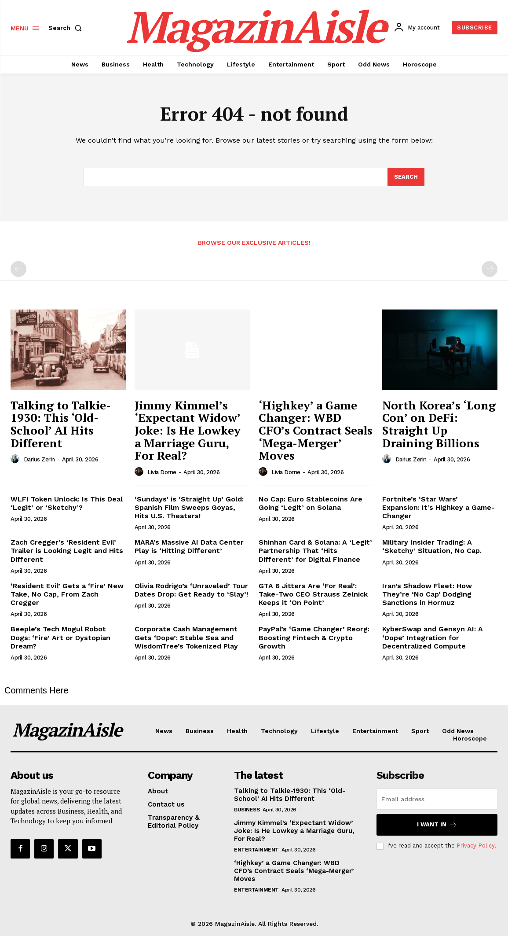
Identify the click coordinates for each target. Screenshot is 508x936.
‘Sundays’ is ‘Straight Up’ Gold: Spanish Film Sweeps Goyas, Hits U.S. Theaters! (189, 507)
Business (246, 810)
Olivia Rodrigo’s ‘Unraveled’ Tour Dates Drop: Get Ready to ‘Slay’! (191, 590)
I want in (437, 825)
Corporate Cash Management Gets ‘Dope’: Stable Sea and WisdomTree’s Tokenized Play (186, 637)
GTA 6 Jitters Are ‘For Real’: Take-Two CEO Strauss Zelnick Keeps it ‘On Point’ (313, 594)
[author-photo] (16, 459)
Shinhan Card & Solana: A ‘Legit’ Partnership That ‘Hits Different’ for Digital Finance (315, 550)
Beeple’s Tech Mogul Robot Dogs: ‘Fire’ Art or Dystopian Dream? (60, 637)
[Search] (405, 177)
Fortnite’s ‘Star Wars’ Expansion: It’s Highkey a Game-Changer (438, 507)
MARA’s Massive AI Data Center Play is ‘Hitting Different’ (189, 546)
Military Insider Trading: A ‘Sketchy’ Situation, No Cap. (432, 546)
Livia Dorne (161, 472)
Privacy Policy (475, 845)
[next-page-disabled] (489, 269)
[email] (436, 799)
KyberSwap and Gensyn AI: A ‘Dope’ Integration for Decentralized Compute (432, 637)
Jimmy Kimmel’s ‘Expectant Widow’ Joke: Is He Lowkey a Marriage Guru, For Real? (188, 430)
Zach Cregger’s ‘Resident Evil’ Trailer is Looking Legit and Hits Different (67, 550)
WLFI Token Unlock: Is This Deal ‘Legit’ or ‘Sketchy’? (67, 503)
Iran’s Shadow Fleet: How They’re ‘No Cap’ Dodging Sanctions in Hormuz (427, 594)
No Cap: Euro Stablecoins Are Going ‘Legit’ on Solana (310, 503)
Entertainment (256, 850)
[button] (66, 27)
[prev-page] (18, 269)
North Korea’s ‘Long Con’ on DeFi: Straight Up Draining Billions (439, 424)
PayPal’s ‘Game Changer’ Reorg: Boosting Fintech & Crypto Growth (314, 637)
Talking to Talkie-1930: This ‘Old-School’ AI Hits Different (61, 424)
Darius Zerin (39, 459)
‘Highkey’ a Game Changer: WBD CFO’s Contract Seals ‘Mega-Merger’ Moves (316, 430)
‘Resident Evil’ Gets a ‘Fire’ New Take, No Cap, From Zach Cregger (67, 594)
